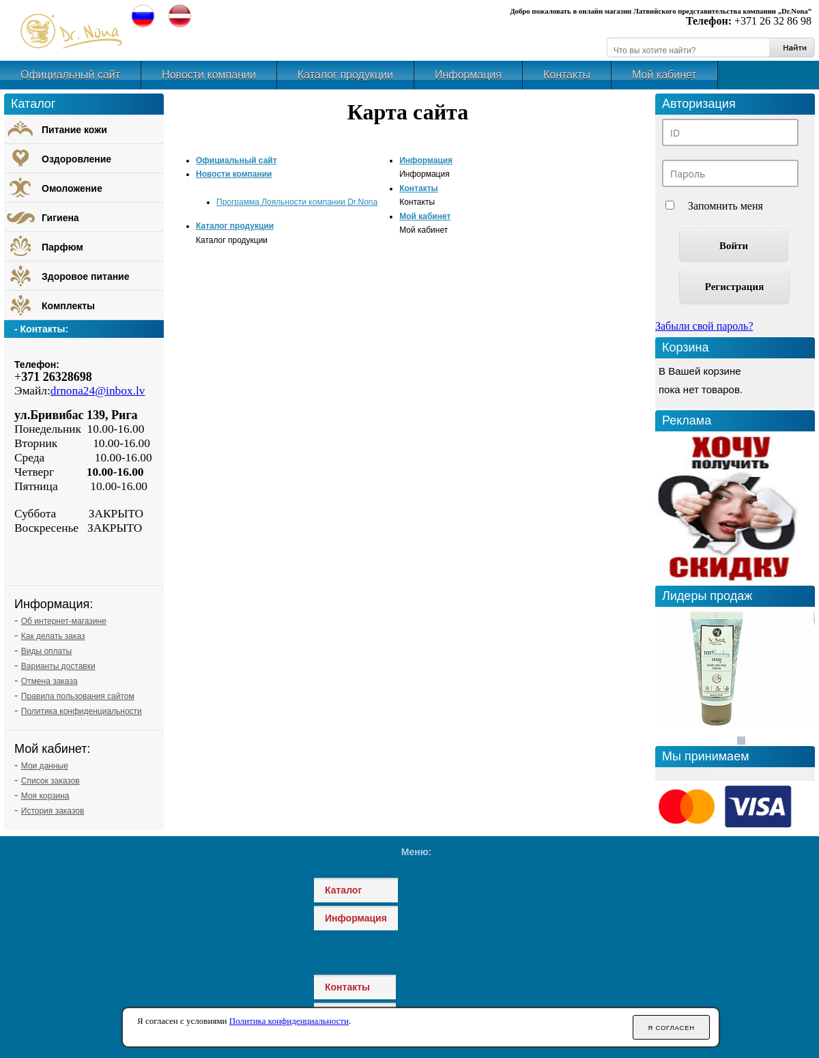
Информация (468, 75)
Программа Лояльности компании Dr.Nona (296, 202)
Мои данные (44, 766)
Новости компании (209, 75)
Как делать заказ (53, 636)
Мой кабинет (664, 75)
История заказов (53, 811)
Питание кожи (74, 129)
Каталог (343, 890)
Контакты (566, 75)
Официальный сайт (70, 75)
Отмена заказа (49, 681)
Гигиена (60, 217)
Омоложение (72, 188)
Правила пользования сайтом (77, 696)
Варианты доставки (58, 666)
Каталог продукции (345, 75)
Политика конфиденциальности (81, 711)
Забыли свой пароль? (704, 326)
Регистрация (734, 286)
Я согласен (671, 1027)
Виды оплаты (46, 651)
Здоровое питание (86, 276)
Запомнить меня (725, 206)
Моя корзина (45, 796)
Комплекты (68, 305)
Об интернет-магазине (63, 621)
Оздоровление (76, 159)
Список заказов (50, 781)
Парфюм (62, 247)
